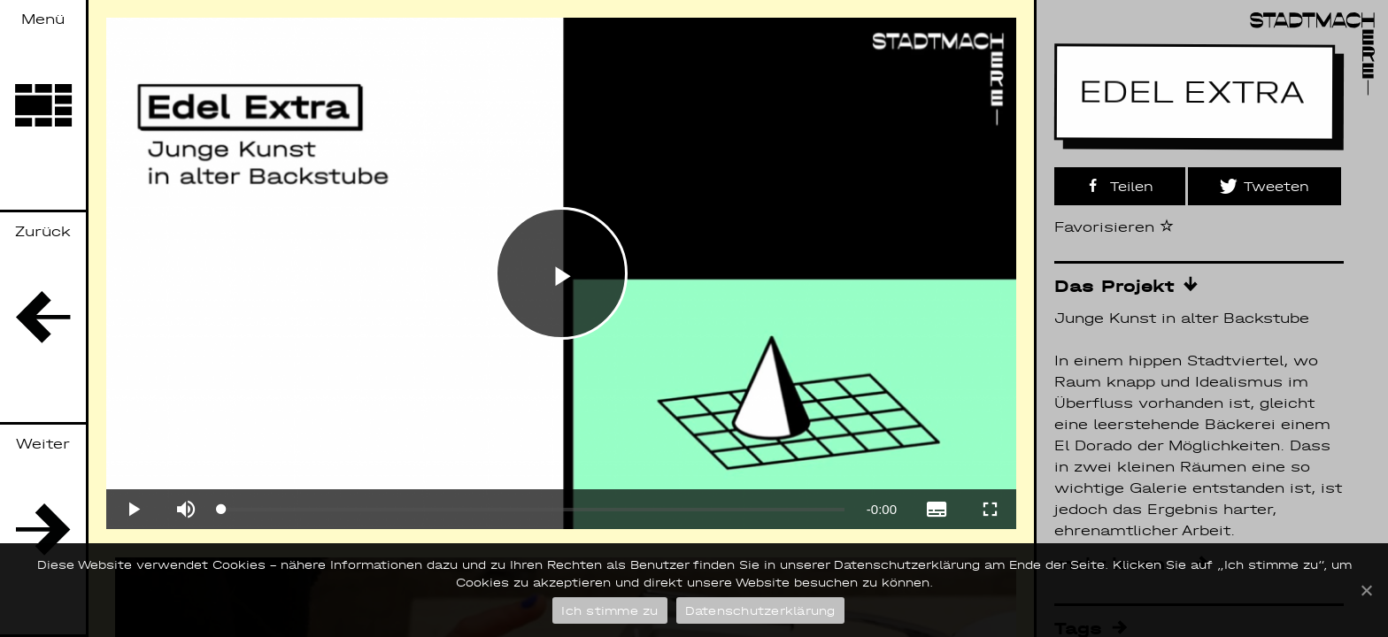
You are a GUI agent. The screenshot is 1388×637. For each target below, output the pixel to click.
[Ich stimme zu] (1366, 590)
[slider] (532, 510)
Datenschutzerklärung (760, 611)
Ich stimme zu (609, 611)
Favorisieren (1114, 227)
